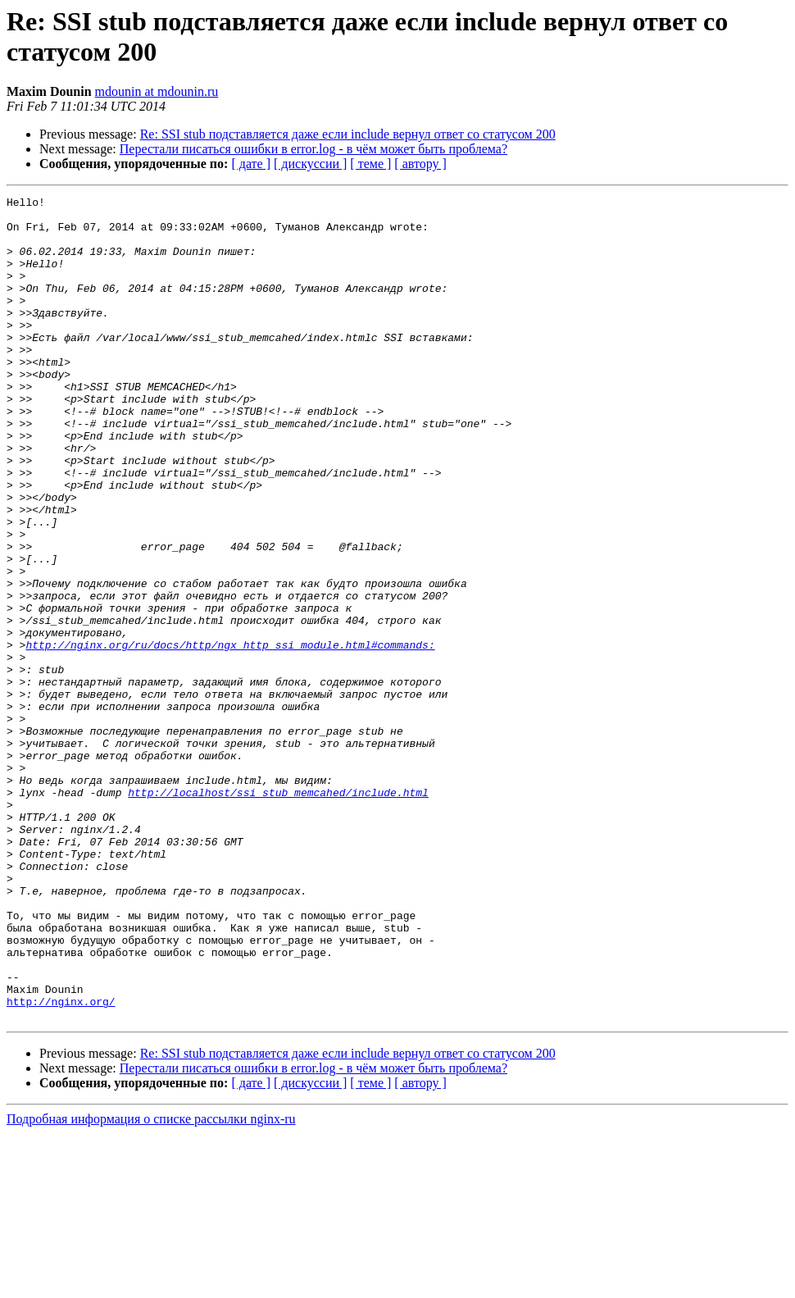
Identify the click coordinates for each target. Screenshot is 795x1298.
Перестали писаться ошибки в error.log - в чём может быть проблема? (313, 149)
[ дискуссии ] (310, 164)
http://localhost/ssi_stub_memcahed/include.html (278, 912)
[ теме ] (370, 164)
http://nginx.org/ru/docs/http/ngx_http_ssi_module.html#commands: (229, 735)
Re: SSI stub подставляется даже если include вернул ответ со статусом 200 (348, 134)
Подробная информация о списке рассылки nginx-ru (151, 1284)
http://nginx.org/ (61, 1163)
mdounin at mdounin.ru (157, 91)
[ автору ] (420, 164)
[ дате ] (250, 164)
